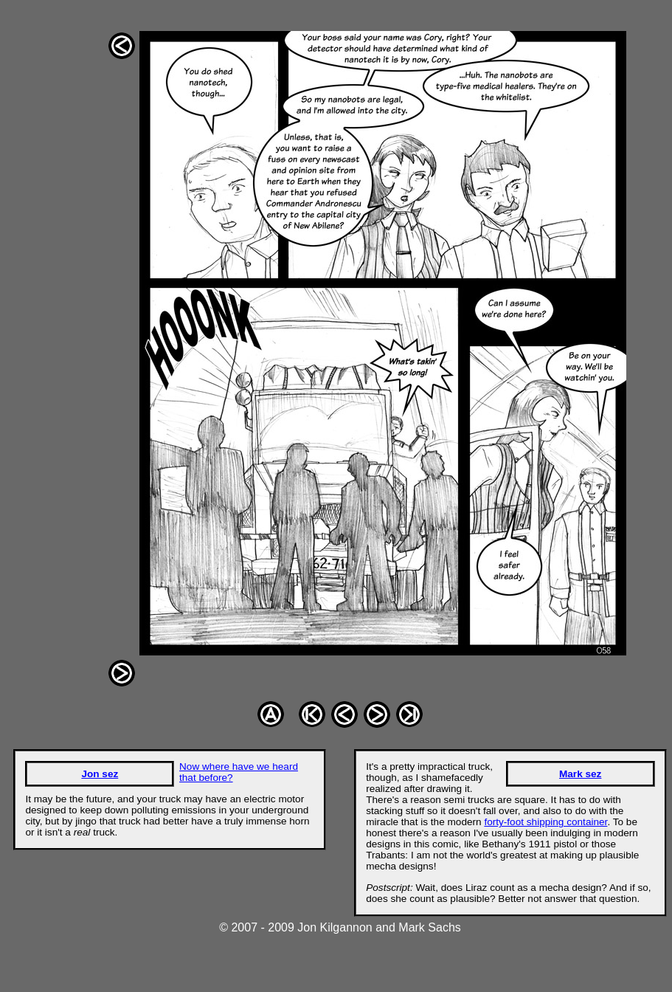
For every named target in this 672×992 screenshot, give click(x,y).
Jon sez (99, 773)
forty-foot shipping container (545, 821)
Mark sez (580, 773)
